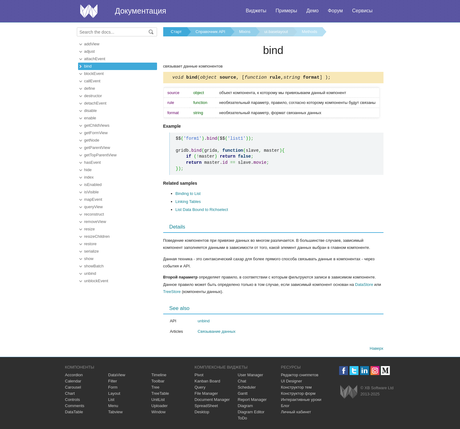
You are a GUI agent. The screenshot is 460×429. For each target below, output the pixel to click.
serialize (91, 251)
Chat (242, 382)
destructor (93, 95)
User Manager (250, 375)
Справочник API (210, 31)
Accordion (74, 375)
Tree (155, 388)
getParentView (97, 147)
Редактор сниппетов (299, 375)
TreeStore (172, 292)
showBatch (94, 266)
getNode (91, 140)
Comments (75, 406)
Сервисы (362, 10)
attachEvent (95, 58)
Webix (348, 393)
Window (158, 412)
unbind (90, 273)
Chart (70, 394)
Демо (312, 10)
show (88, 258)
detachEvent (95, 103)
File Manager (206, 394)
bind (88, 66)
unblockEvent (96, 280)
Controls (72, 400)
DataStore (364, 285)
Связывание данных (217, 332)
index (89, 177)
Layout (114, 394)
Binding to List (188, 194)
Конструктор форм (298, 394)
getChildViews (97, 125)
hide (88, 169)
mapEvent (93, 199)
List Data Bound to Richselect (202, 210)
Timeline (159, 375)
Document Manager (212, 400)
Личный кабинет (296, 412)
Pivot (199, 375)
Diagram (245, 406)
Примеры (286, 10)
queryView (93, 206)
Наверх (376, 349)
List (111, 400)
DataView (116, 375)
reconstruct (94, 214)
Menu (113, 406)
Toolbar (158, 382)
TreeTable (160, 394)
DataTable (74, 412)
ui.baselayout (276, 31)
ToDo (242, 419)
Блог (285, 406)
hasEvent (92, 162)
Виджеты (256, 10)
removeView (95, 221)
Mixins (245, 31)
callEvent (92, 81)
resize (89, 229)
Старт (176, 31)
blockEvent (94, 73)
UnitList (158, 400)
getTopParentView (100, 155)
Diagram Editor (251, 412)
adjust (89, 51)
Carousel (73, 388)
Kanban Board (207, 382)
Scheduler (247, 388)
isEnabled (93, 184)
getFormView (96, 132)
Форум (335, 10)
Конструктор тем (296, 388)
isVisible (91, 192)
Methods (309, 31)
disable (90, 110)
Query (200, 388)
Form (113, 388)
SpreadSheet (206, 406)
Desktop (202, 412)
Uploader (159, 406)
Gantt (243, 394)
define (89, 88)
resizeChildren (97, 236)
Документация (140, 10)
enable (90, 118)
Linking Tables (188, 202)
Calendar (73, 382)
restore (90, 243)
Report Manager (252, 400)
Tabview (115, 412)
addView (92, 44)
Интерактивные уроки (301, 400)
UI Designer (291, 382)
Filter (112, 382)
